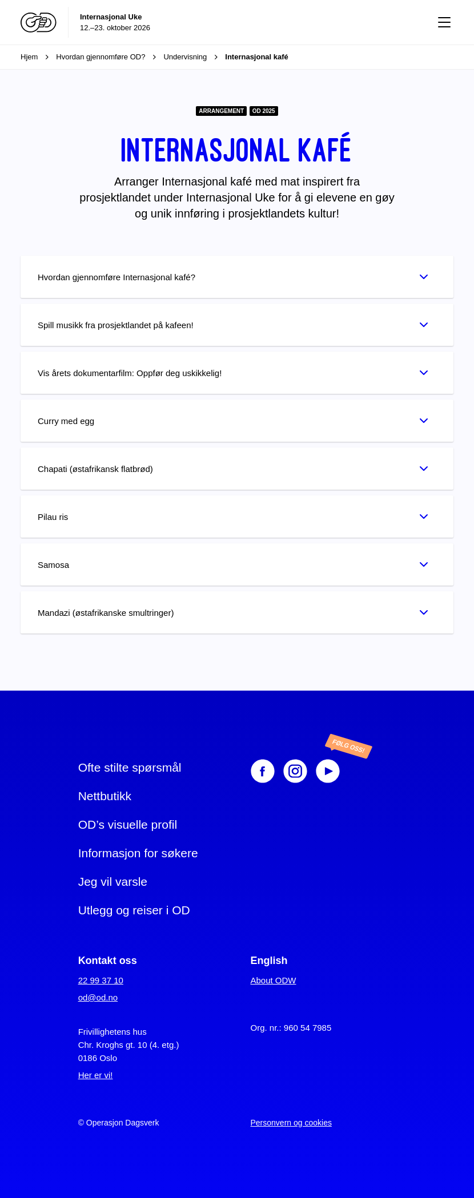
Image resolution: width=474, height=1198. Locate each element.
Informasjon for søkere (138, 853)
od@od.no (98, 997)
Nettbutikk (104, 795)
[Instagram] (295, 771)
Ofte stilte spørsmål (130, 767)
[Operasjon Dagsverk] (39, 23)
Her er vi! (95, 1075)
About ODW (273, 980)
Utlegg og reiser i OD (134, 910)
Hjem (38, 57)
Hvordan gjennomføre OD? (109, 57)
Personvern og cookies (291, 1122)
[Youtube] (339, 771)
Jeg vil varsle (112, 881)
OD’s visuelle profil (128, 824)
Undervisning (194, 57)
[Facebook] (263, 771)
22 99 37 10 (100, 980)
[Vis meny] (444, 22)
